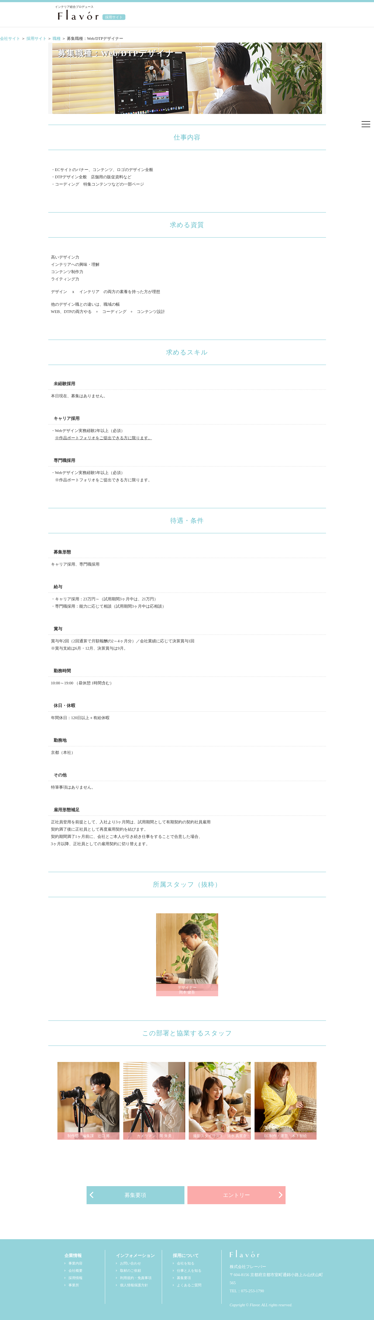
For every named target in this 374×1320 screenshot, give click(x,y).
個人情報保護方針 (134, 1285)
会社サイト (10, 38)
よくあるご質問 (189, 1285)
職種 (57, 38)
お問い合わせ (130, 1263)
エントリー (236, 1195)
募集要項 (135, 1195)
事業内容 (75, 1263)
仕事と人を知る (189, 1271)
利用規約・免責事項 (136, 1278)
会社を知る (185, 1263)
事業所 (73, 1285)
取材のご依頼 (130, 1271)
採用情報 (75, 1278)
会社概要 (75, 1271)
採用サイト (36, 38)
